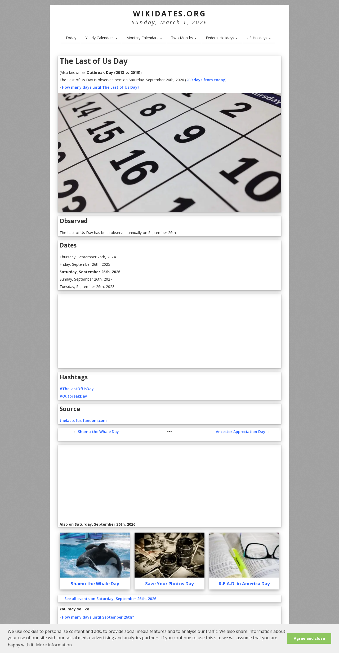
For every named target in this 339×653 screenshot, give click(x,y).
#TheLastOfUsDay (77, 388)
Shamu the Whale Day (98, 431)
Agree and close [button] (309, 638)
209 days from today (205, 79)
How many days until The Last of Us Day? (100, 87)
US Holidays (259, 37)
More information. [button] (54, 645)
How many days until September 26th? (98, 617)
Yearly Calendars (101, 37)
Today (70, 37)
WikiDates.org (169, 13)
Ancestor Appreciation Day (240, 431)
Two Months (184, 37)
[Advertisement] (169, 331)
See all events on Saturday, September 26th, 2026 (110, 598)
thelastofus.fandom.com (83, 420)
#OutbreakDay (73, 396)
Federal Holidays (222, 37)
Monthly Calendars (144, 37)
